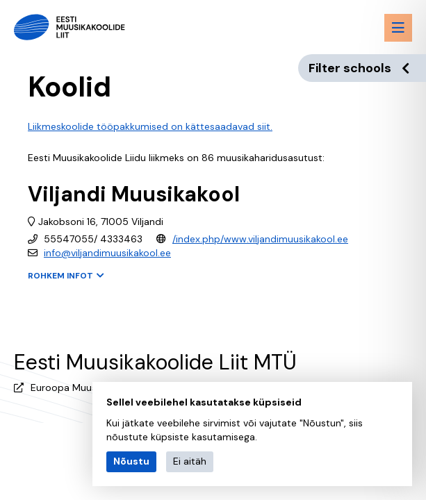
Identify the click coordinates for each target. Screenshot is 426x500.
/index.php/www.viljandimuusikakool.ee (260, 239)
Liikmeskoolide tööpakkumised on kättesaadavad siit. (150, 126)
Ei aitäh (189, 461)
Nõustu (131, 461)
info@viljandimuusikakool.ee (107, 253)
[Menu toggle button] (398, 28)
